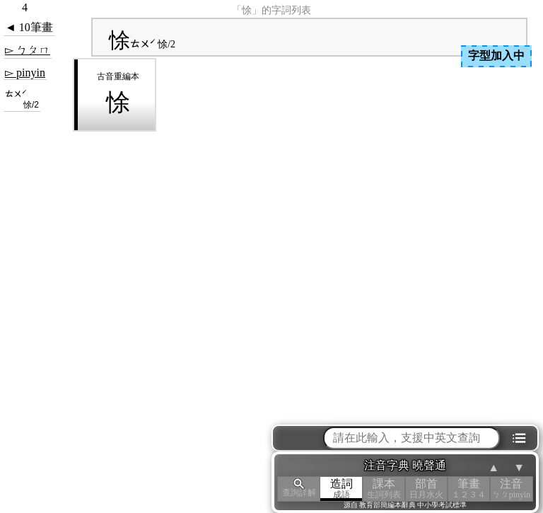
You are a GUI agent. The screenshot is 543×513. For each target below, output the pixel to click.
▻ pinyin (25, 73)
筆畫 (469, 489)
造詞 (341, 489)
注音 (511, 489)
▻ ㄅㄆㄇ (27, 50)
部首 (426, 489)
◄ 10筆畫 (29, 27)
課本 (384, 489)
